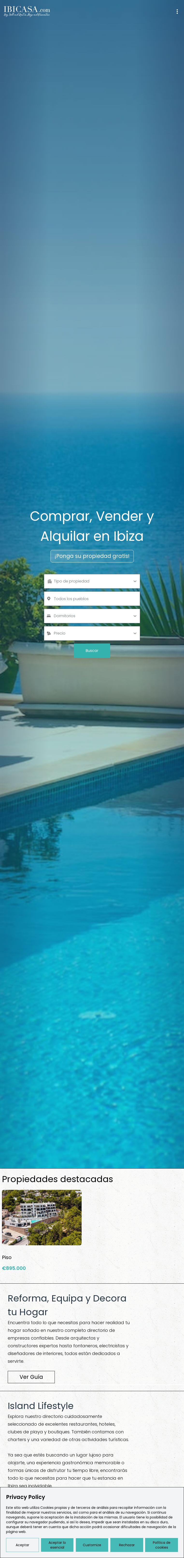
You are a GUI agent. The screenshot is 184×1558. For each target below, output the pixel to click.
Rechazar (127, 1545)
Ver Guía (31, 1377)
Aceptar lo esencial (57, 1545)
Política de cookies (161, 1545)
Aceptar (22, 1545)
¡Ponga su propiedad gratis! (92, 556)
